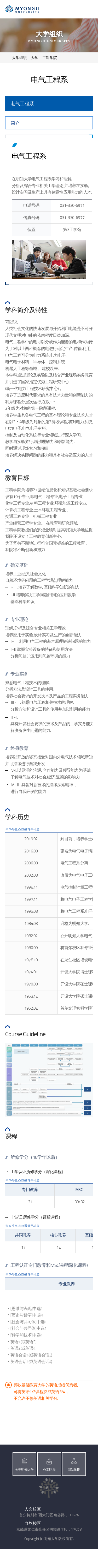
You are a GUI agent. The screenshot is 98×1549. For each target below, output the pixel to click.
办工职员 (49, 1469)
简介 (15, 123)
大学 (34, 57)
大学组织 (19, 57)
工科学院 (49, 57)
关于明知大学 (24, 1469)
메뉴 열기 (87, 10)
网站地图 (74, 1469)
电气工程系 (22, 103)
